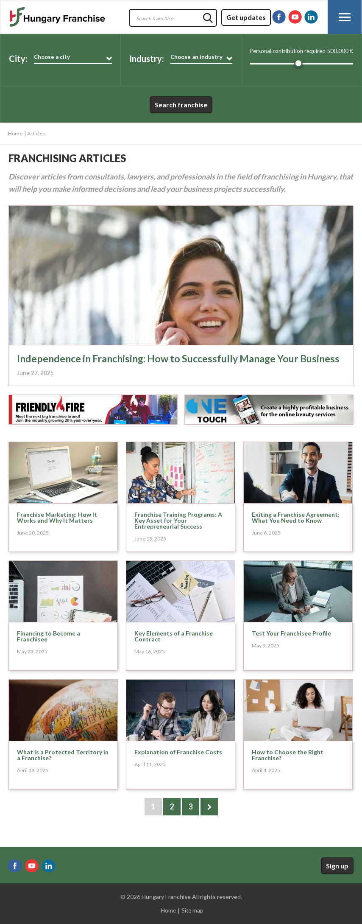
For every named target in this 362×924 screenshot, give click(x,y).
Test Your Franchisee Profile (291, 643)
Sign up (337, 866)
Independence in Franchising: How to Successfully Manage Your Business (164, 363)
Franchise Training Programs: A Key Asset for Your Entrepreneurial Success (178, 530)
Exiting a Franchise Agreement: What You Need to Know (296, 527)
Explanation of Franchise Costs (178, 762)
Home (15, 133)
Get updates (246, 17)
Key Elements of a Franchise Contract (173, 646)
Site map (192, 910)
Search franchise (181, 105)
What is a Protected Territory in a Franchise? (63, 765)
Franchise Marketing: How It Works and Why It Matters (57, 527)
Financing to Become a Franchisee (48, 646)
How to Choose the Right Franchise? (287, 765)
